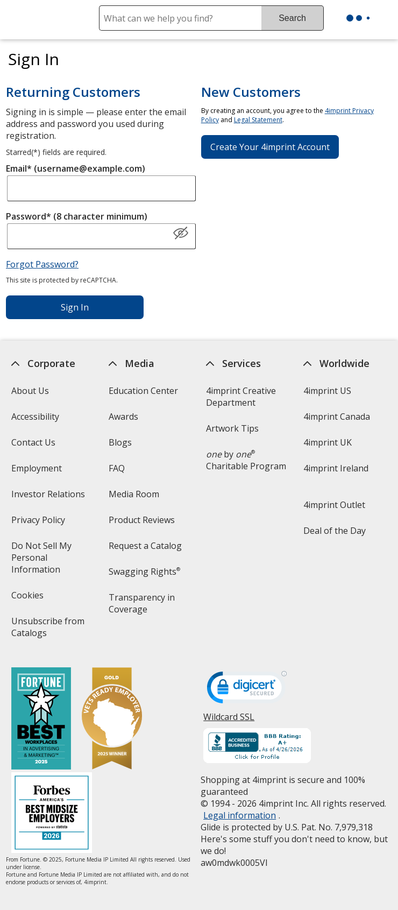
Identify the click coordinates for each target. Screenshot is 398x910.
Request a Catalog (145, 546)
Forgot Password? (42, 264)
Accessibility (35, 416)
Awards (123, 416)
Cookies (28, 598)
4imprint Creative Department (241, 396)
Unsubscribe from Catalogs (47, 630)
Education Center (143, 391)
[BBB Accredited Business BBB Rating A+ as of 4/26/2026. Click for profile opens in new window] (257, 746)
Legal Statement (258, 119)
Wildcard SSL (229, 721)
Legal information (240, 815)
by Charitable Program (247, 460)
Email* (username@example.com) (75, 168)
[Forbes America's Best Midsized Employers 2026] (51, 814)
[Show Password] (181, 233)
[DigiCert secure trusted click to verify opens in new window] (247, 690)
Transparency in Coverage (143, 606)
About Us (30, 391)
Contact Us (33, 442)
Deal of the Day (335, 531)
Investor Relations (49, 497)
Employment (36, 468)
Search (292, 18)
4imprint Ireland (336, 468)
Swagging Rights (144, 571)
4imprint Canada (337, 416)
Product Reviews (142, 520)
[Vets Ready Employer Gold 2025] (111, 719)
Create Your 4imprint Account (270, 147)
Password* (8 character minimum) (76, 216)
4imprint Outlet (335, 505)
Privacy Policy (39, 523)
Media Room (134, 494)
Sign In (75, 307)
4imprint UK (328, 442)
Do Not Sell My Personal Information (51, 561)
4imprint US (328, 391)
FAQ (117, 468)
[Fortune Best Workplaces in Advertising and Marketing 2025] (41, 719)
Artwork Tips (233, 428)
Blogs (120, 442)
